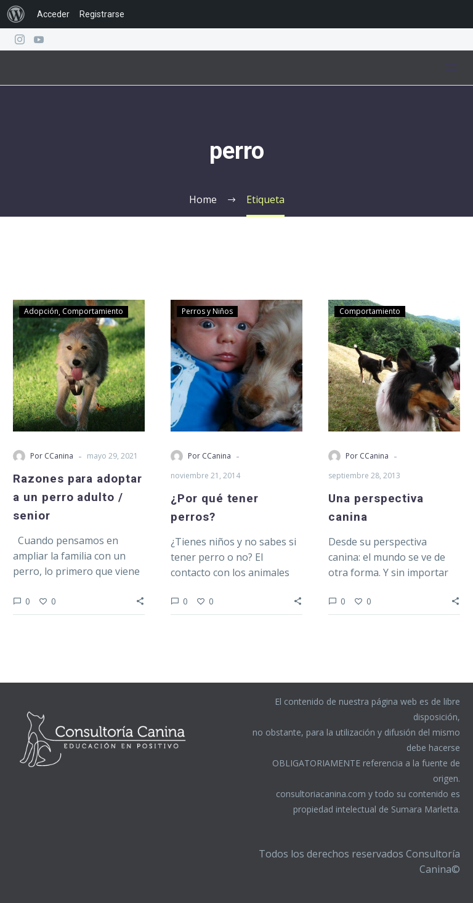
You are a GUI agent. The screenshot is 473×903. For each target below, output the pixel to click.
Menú (451, 67)
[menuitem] (16, 14)
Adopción (41, 311)
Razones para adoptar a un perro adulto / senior (77, 497)
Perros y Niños (207, 311)
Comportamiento (92, 311)
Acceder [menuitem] (53, 14)
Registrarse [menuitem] (101, 14)
